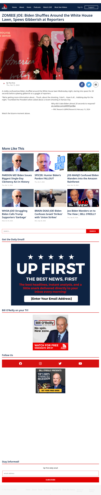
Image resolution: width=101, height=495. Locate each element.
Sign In (80, 7)
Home (14, 7)
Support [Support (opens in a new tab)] (91, 7)
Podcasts (37, 7)
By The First (10, 83)
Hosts (29, 7)
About (21, 7)
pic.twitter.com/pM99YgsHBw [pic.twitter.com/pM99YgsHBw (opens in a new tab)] (63, 106)
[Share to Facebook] (82, 84)
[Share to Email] (96, 84)
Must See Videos (61, 7)
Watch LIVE (47, 7)
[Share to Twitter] (89, 84)
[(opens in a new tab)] (20, 363)
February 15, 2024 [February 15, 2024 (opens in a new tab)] (83, 109)
